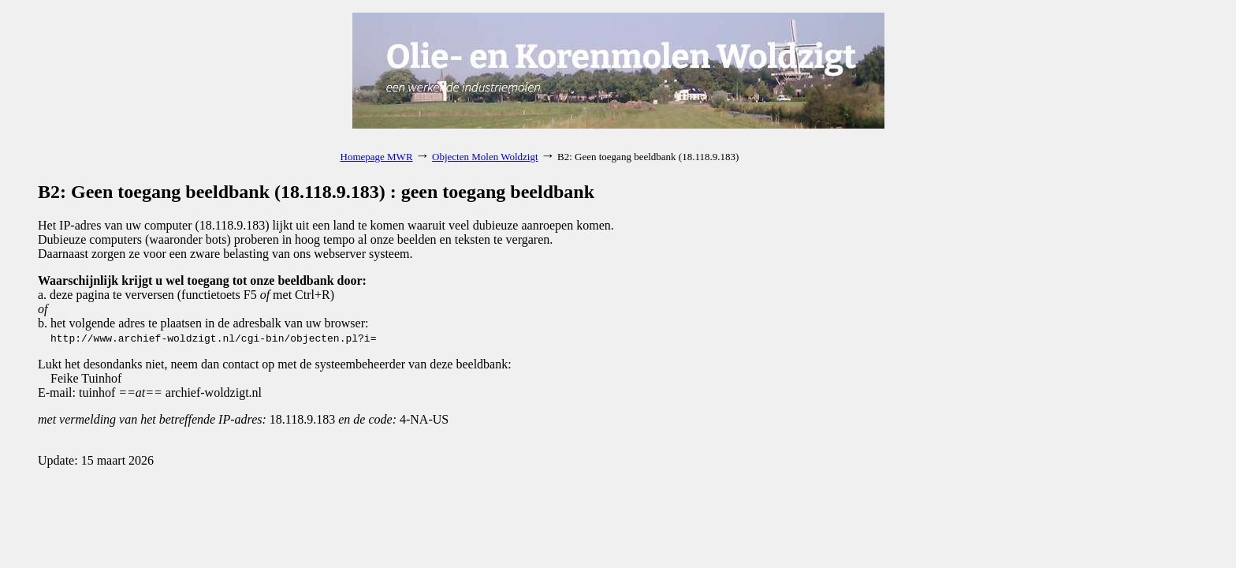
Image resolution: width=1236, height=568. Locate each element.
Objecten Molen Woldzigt (485, 157)
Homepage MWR (377, 157)
